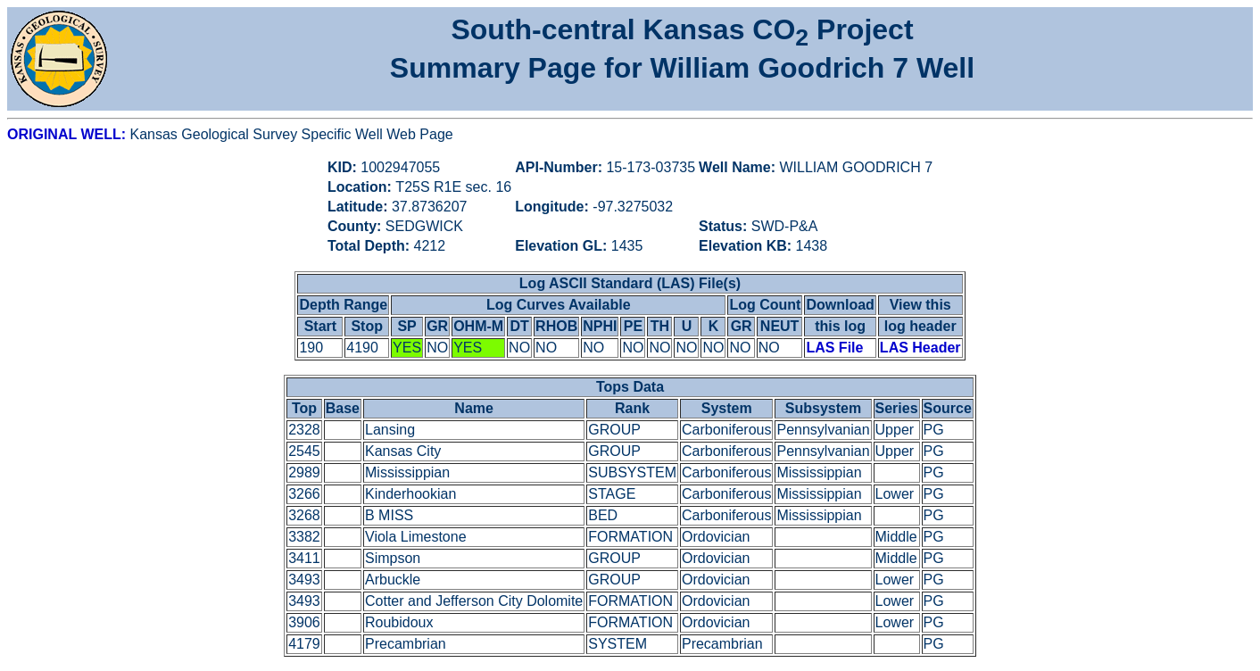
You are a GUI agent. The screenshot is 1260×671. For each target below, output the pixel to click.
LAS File (834, 347)
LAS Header (920, 347)
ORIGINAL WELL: (68, 134)
